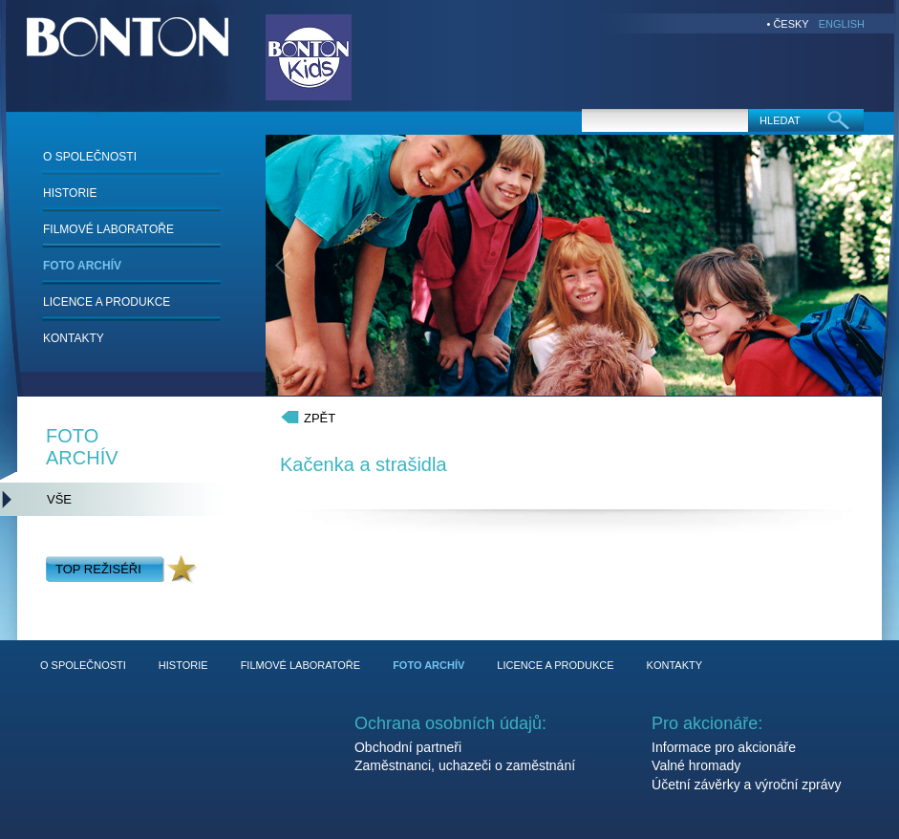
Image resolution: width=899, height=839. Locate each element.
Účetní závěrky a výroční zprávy (746, 784)
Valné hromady (696, 765)
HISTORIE (69, 193)
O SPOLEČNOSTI (90, 156)
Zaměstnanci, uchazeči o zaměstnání (464, 765)
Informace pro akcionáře (724, 747)
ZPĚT (319, 418)
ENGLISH (842, 24)
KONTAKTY (73, 338)
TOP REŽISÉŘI (98, 569)
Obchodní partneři (407, 747)
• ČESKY (788, 24)
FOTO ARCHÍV (82, 265)
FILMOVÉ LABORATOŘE (108, 229)
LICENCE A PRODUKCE (106, 302)
